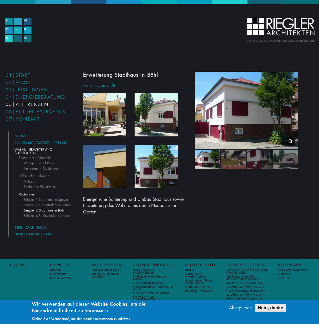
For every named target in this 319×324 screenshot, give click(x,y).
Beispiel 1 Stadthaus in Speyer (45, 199)
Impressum (284, 274)
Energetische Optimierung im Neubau (153, 288)
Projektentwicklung (33, 234)
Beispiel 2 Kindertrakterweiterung (47, 205)
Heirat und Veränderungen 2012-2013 (245, 300)
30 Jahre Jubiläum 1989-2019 (245, 287)
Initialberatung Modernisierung (144, 271)
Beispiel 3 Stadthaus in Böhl (43, 210)
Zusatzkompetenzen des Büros (105, 275)
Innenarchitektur (30, 227)
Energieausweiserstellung (151, 293)
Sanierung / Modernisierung (41, 143)
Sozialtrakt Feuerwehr (39, 186)
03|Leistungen (27, 90)
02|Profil (19, 82)
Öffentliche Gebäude (34, 176)
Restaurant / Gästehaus (40, 168)
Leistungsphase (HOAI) (107, 270)
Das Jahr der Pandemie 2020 (244, 283)
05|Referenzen (27, 104)
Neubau (21, 136)
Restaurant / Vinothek (35, 157)
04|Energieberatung (36, 97)
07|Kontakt (23, 119)
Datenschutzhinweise (293, 270)
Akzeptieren (240, 308)
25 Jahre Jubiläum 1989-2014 (245, 295)
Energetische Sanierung (150, 283)
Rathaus (29, 181)
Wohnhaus (26, 194)
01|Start (18, 75)
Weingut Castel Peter (38, 163)
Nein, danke (270, 308)
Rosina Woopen (61, 278)
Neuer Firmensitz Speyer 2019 (245, 291)
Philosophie (58, 274)
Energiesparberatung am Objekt (150, 278)
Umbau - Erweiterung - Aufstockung (34, 151)
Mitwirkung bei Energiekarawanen (146, 298)
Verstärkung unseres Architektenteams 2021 (242, 278)
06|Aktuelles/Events (36, 112)
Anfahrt (283, 278)
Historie (55, 270)
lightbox (290, 141)
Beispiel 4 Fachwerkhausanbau (46, 215)
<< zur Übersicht (99, 85)
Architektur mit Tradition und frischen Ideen (247, 271)
